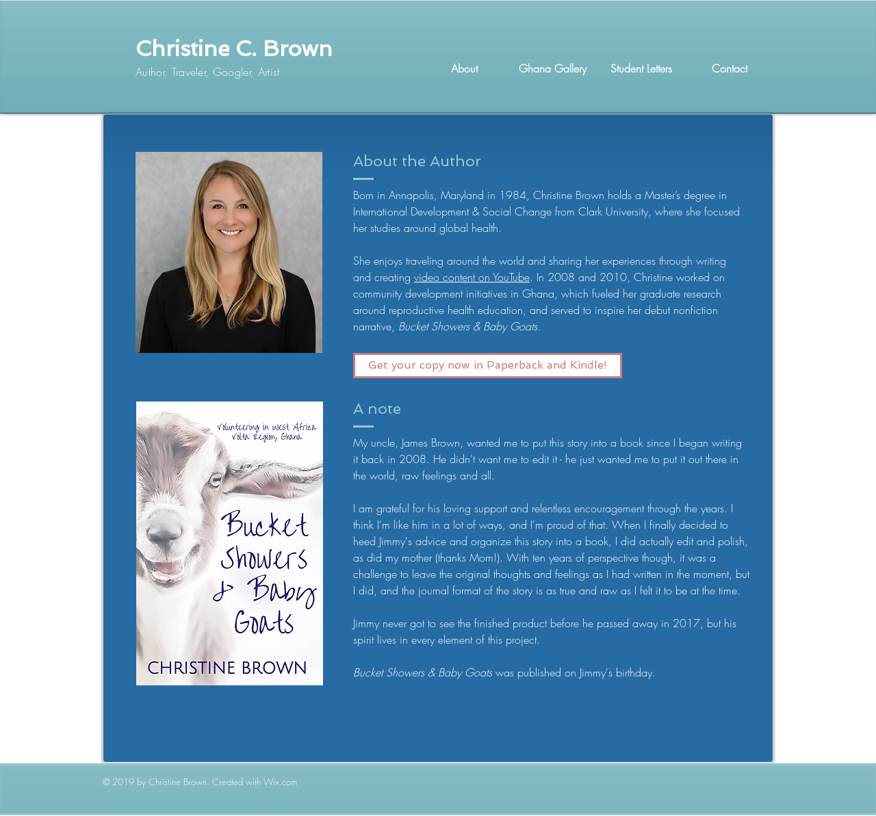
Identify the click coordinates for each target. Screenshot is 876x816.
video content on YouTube (472, 277)
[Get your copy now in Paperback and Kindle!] (487, 365)
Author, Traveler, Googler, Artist (208, 71)
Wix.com (280, 782)
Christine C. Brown (234, 49)
